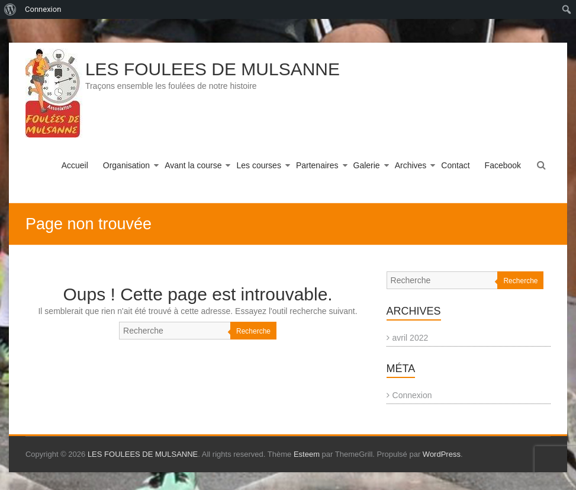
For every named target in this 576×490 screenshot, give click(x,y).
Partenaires (317, 165)
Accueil (75, 165)
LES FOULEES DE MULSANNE (212, 69)
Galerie (366, 165)
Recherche (253, 331)
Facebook (503, 165)
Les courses (258, 165)
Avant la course (193, 165)
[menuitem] (10, 9)
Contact (455, 165)
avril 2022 (410, 337)
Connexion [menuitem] (43, 9)
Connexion (412, 395)
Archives (411, 165)
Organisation (126, 165)
